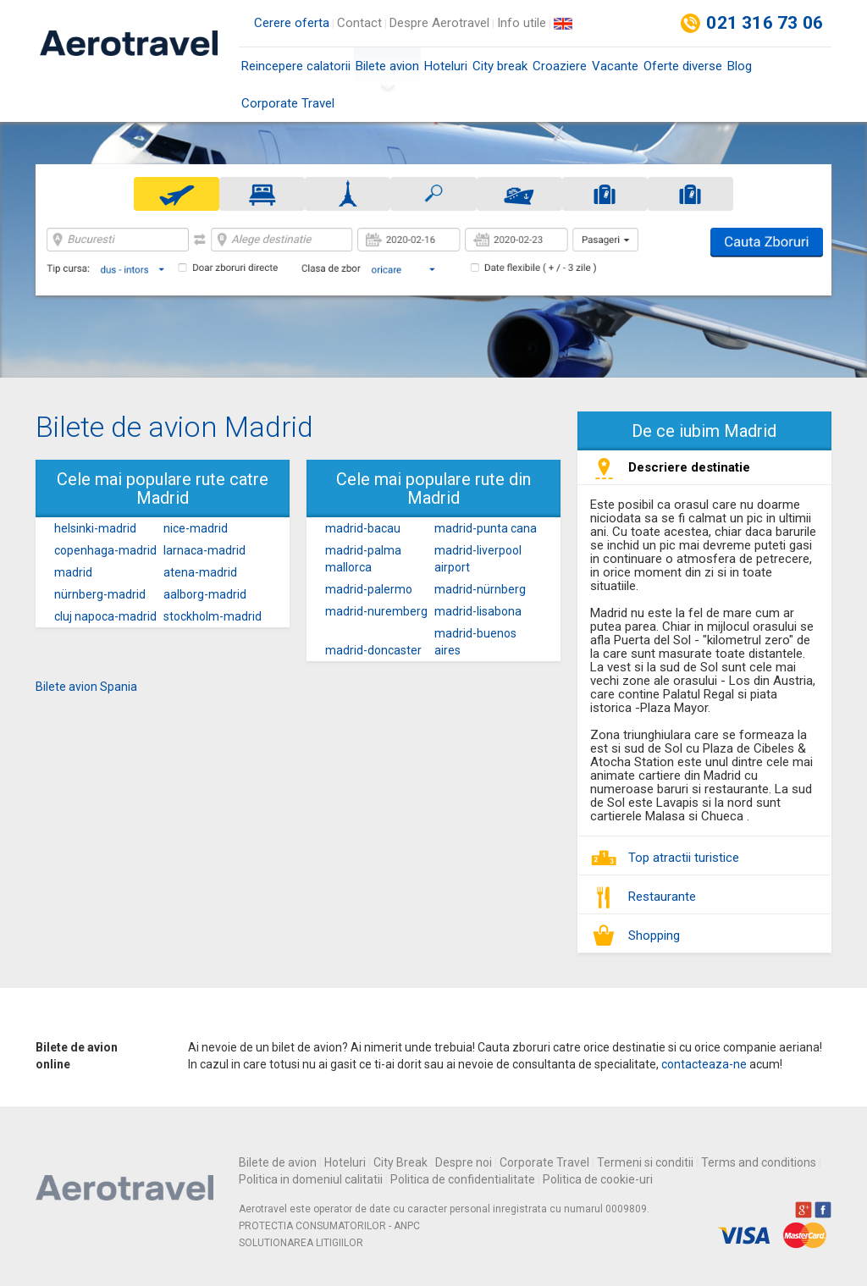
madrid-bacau (362, 528)
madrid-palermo (368, 589)
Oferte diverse (682, 66)
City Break (400, 1162)
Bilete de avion (278, 1162)
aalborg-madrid (204, 594)
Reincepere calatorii (296, 66)
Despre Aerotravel (439, 22)
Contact (359, 22)
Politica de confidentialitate (462, 1179)
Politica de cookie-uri (598, 1179)
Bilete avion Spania (86, 686)
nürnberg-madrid (100, 594)
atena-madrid (200, 572)
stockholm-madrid (212, 616)
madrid (73, 572)
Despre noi (463, 1162)
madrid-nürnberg (480, 589)
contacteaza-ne (704, 1064)
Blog (739, 66)
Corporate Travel (287, 103)
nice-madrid (195, 528)
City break (499, 66)
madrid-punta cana (485, 528)
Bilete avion (387, 71)
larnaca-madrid (204, 550)
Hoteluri (445, 66)
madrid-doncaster (373, 650)
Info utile (521, 22)
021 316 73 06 (764, 23)
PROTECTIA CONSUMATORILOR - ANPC (329, 1226)
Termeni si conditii (645, 1162)
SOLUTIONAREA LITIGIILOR (301, 1243)
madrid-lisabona (478, 611)
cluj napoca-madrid (105, 616)
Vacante (615, 66)
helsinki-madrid (95, 528)
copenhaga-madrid (105, 550)
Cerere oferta (291, 22)
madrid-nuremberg (376, 611)
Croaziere (560, 66)
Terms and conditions (758, 1162)
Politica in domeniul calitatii (311, 1179)
